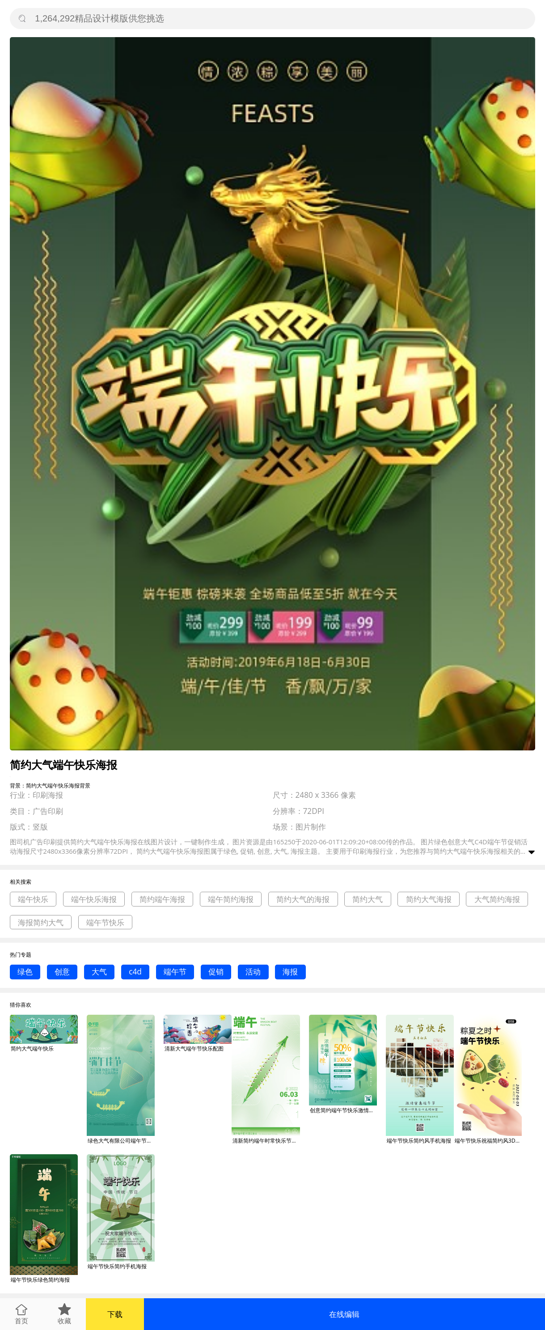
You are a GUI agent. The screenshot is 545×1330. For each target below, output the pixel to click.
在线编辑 (344, 1314)
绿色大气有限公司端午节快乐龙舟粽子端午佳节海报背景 (121, 1140)
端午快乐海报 (94, 899)
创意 (62, 971)
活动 (253, 971)
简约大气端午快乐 (32, 1048)
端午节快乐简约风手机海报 (419, 1140)
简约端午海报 (162, 899)
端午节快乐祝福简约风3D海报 (488, 1140)
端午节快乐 (105, 922)
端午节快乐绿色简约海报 (40, 1279)
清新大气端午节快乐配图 (194, 1048)
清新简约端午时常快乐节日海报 (266, 1140)
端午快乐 (33, 899)
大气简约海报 (497, 899)
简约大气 (367, 899)
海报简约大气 (40, 922)
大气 (99, 971)
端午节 (175, 971)
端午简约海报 (230, 899)
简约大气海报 (429, 899)
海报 (290, 971)
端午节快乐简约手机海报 (117, 1266)
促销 (216, 971)
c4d (135, 971)
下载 (115, 1314)
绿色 (25, 971)
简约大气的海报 (303, 899)
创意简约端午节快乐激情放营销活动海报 (343, 1110)
